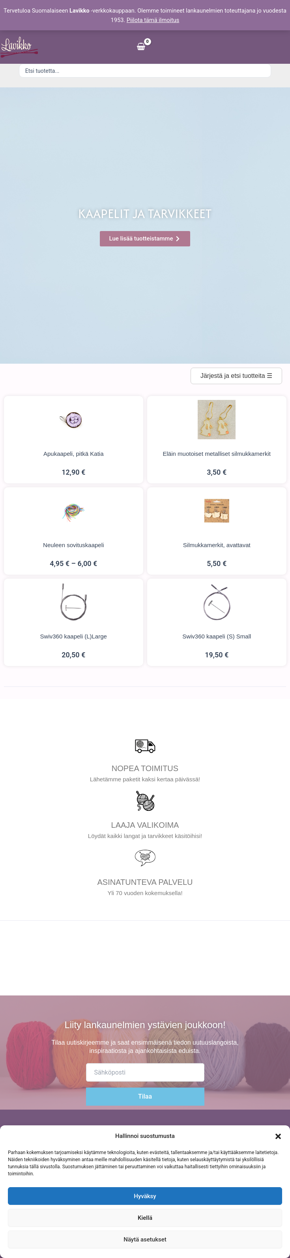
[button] (278, 1136)
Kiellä (145, 1217)
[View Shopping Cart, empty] (140, 47)
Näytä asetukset (145, 1239)
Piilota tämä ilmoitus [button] (153, 20)
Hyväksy (145, 1196)
